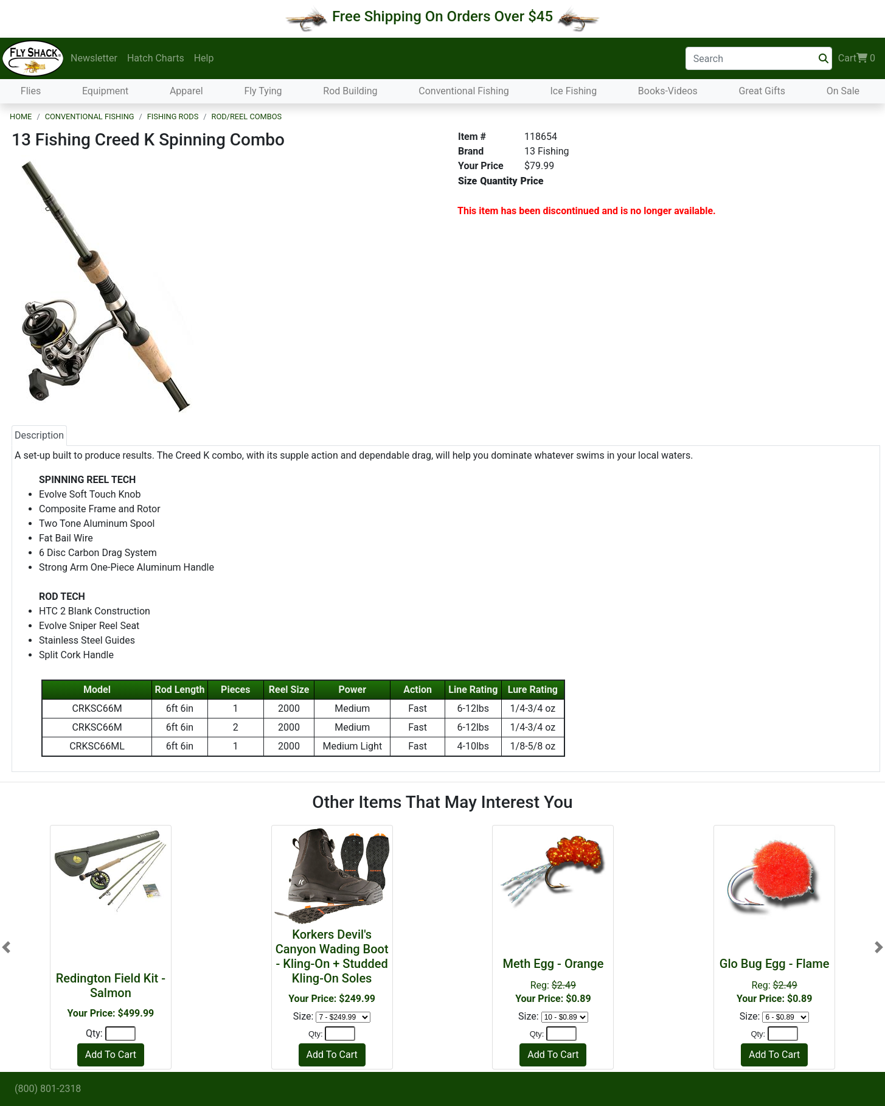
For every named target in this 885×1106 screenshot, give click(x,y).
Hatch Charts (155, 58)
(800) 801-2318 (48, 1088)
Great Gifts (762, 91)
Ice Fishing (573, 91)
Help (204, 58)
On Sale (843, 91)
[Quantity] (120, 1033)
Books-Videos (668, 91)
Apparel (186, 91)
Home (21, 116)
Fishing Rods (172, 116)
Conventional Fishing (463, 91)
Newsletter (94, 58)
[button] (6, 947)
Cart (856, 58)
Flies (31, 91)
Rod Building (350, 91)
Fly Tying (263, 91)
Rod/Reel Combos (247, 116)
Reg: (553, 980)
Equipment (105, 91)
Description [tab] (39, 435)
